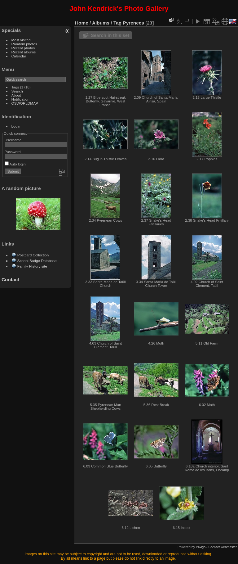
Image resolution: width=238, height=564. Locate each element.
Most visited (21, 40)
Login (15, 126)
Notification (20, 99)
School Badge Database (37, 261)
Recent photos (23, 48)
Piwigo (200, 547)
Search (17, 91)
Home (81, 22)
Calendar (18, 56)
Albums (100, 22)
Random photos (24, 44)
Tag (117, 22)
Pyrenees (133, 22)
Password (13, 152)
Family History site (32, 266)
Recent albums (23, 52)
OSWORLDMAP (24, 103)
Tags (15, 87)
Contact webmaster (223, 547)
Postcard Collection (33, 255)
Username (13, 140)
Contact (10, 279)
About (16, 95)
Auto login (15, 164)
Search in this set (110, 35)
